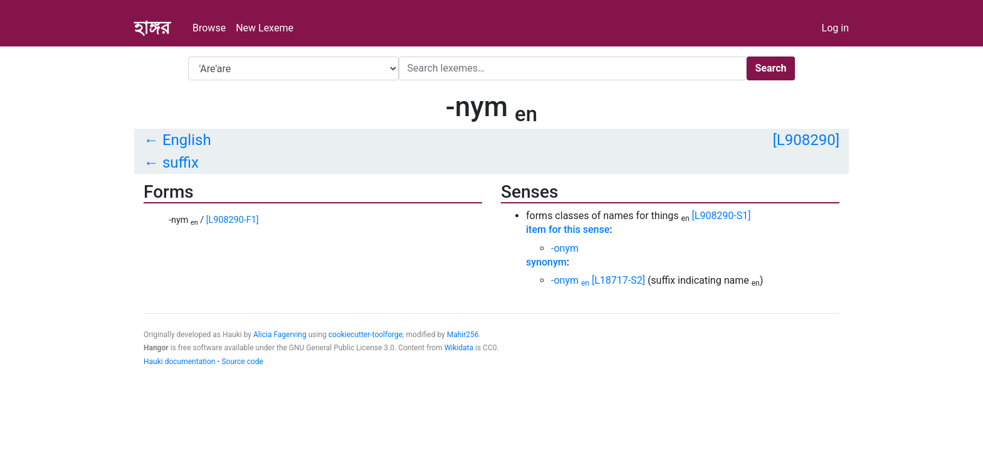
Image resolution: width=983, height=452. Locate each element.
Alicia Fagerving (280, 334)
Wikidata (458, 347)
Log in (835, 28)
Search (770, 68)
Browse (209, 28)
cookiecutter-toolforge (365, 334)
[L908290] (805, 140)
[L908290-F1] (232, 220)
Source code (242, 361)
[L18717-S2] (618, 280)
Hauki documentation (179, 361)
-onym (565, 248)
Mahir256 (463, 334)
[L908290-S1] (721, 216)
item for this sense (567, 229)
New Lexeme (264, 28)
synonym (546, 262)
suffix (180, 162)
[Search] (573, 68)
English (186, 140)
